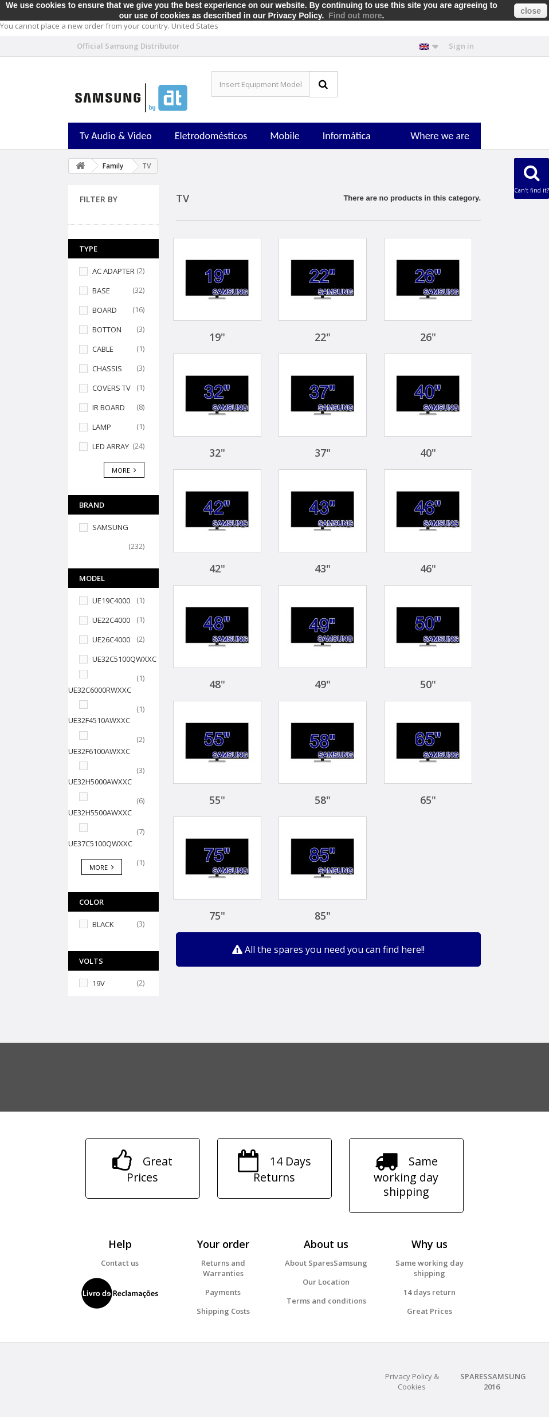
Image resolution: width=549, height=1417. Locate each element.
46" (428, 568)
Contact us (120, 1263)
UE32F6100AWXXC (99, 751)
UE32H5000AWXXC (100, 781)
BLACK (103, 924)
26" (428, 337)
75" (217, 916)
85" (323, 916)
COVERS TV (111, 388)
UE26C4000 (111, 639)
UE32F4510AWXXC (99, 720)
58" (323, 800)
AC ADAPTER (113, 271)
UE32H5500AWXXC (100, 812)
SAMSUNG (110, 527)
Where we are (439, 135)
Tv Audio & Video (116, 135)
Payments (223, 1292)
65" (428, 800)
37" (323, 453)
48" (217, 684)
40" (428, 453)
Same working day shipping (429, 1268)
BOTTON (106, 329)
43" (323, 568)
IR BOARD (108, 407)
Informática (347, 135)
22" (323, 337)
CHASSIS (107, 368)
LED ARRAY (110, 446)
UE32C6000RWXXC (99, 690)
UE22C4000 (111, 620)
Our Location (326, 1282)
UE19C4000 (111, 600)
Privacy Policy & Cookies (412, 1381)
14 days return (429, 1292)
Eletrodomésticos (211, 135)
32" (217, 453)
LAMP (101, 427)
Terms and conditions (326, 1301)
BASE (101, 290)
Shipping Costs (223, 1311)
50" (428, 684)
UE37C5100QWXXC (100, 843)
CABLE (102, 349)
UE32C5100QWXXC (124, 659)
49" (323, 684)
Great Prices (429, 1311)
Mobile (285, 135)
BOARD (104, 310)
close (530, 10)
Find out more (355, 15)
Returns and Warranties (223, 1268)
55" (217, 800)
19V (98, 983)
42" (217, 568)
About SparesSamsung (326, 1263)
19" (217, 337)
